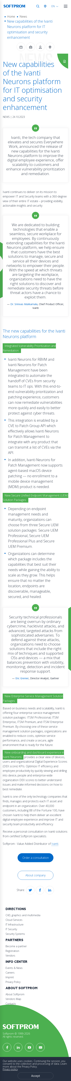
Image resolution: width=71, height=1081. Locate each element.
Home (11, 16)
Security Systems (15, 934)
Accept (35, 1076)
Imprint (10, 977)
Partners (14, 940)
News (23, 16)
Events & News (14, 968)
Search (37, 6)
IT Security (11, 929)
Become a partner (16, 946)
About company (35, 875)
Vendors (10, 955)
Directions (16, 909)
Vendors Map (13, 999)
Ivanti (54, 844)
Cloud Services (14, 920)
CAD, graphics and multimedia (23, 915)
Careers (10, 972)
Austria (45, 6)
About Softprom (21, 988)
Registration (12, 951)
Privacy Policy (13, 982)
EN (53, 6)
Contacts (11, 1003)
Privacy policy (10, 1069)
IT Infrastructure (14, 924)
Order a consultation (35, 858)
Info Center (16, 962)
